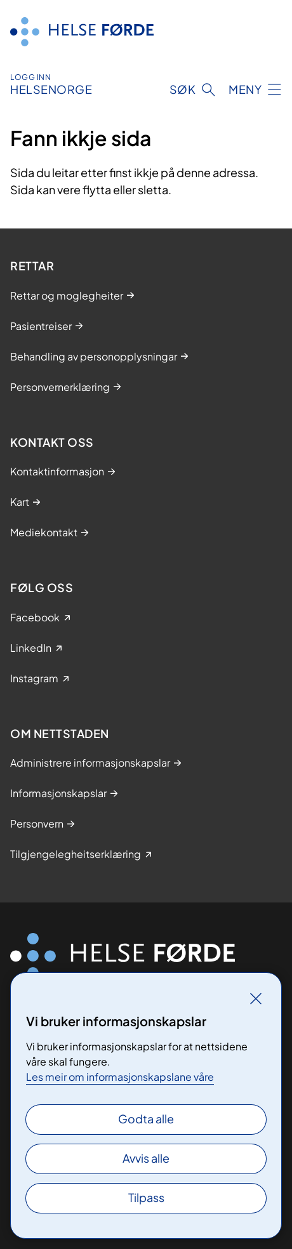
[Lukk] (256, 998)
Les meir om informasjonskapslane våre (120, 1076)
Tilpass (146, 1197)
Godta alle (146, 1118)
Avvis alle (146, 1158)
